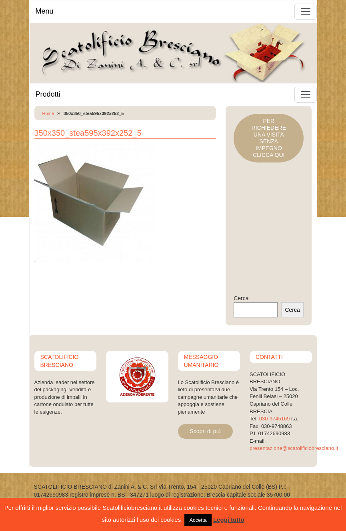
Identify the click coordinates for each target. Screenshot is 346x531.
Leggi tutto (228, 519)
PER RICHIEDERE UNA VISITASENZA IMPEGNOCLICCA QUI (269, 138)
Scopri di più (205, 431)
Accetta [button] (197, 520)
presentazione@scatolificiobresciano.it (294, 448)
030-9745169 (274, 419)
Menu (45, 11)
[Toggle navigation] (305, 12)
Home (48, 113)
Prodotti (48, 94)
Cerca (241, 298)
